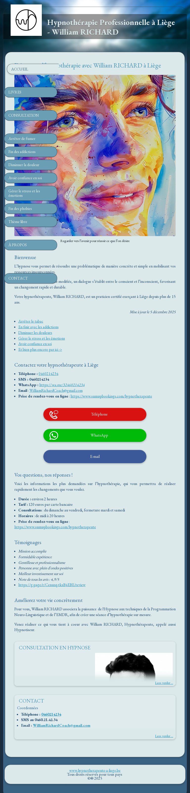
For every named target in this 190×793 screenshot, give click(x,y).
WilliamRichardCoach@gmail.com (109, 351)
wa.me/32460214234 (121, 346)
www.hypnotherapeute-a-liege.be (94, 754)
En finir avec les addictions (92, 288)
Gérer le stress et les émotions (95, 299)
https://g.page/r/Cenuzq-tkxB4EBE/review (105, 563)
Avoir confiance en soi (88, 305)
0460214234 (102, 334)
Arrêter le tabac (84, 282)
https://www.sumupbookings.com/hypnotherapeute (112, 362)
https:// (99, 346)
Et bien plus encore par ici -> (94, 310)
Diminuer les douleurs (89, 293)
